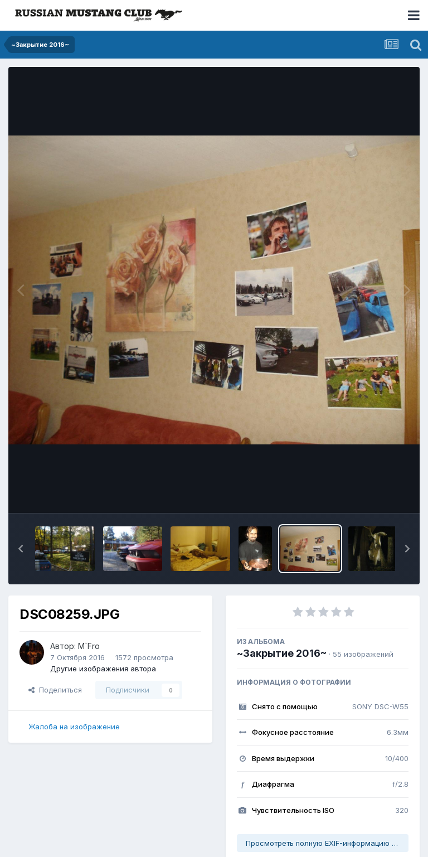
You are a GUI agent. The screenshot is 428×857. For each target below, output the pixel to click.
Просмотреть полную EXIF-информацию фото (327, 843)
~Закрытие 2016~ (282, 653)
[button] (20, 548)
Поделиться (55, 689)
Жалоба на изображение (74, 726)
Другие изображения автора (103, 668)
